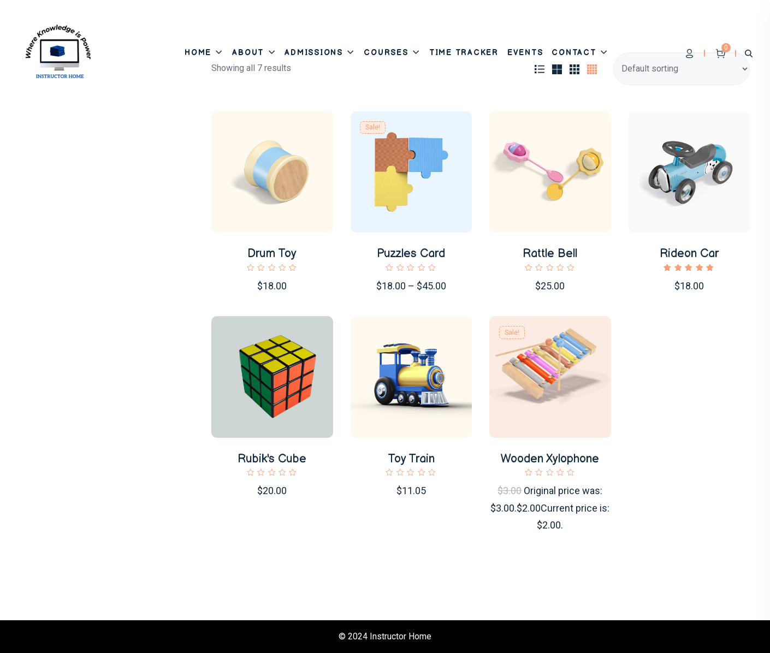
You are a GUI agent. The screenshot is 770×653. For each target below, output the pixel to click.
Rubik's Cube (272, 459)
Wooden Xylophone (550, 459)
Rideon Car (689, 253)
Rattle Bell (550, 253)
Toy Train (411, 459)
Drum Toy (272, 253)
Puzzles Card (411, 253)
